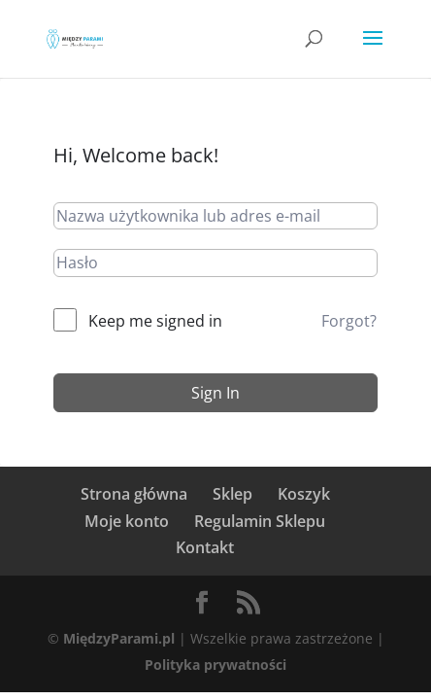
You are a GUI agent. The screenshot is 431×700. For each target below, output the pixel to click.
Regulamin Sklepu (259, 521)
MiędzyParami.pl (119, 638)
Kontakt (205, 547)
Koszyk (304, 494)
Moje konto (126, 521)
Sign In (215, 392)
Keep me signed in (155, 321)
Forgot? (349, 321)
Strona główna (134, 494)
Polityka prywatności (215, 664)
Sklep (232, 494)
